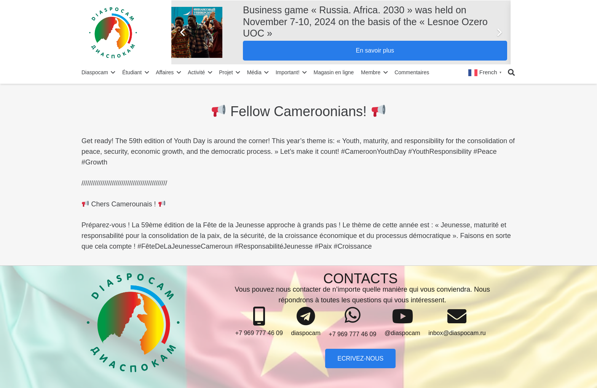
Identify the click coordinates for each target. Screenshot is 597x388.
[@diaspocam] (402, 316)
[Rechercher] (511, 72)
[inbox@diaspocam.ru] (457, 316)
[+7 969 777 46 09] (259, 316)
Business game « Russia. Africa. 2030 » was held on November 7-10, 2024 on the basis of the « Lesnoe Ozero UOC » (365, 21)
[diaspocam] (305, 316)
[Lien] (128, 32)
